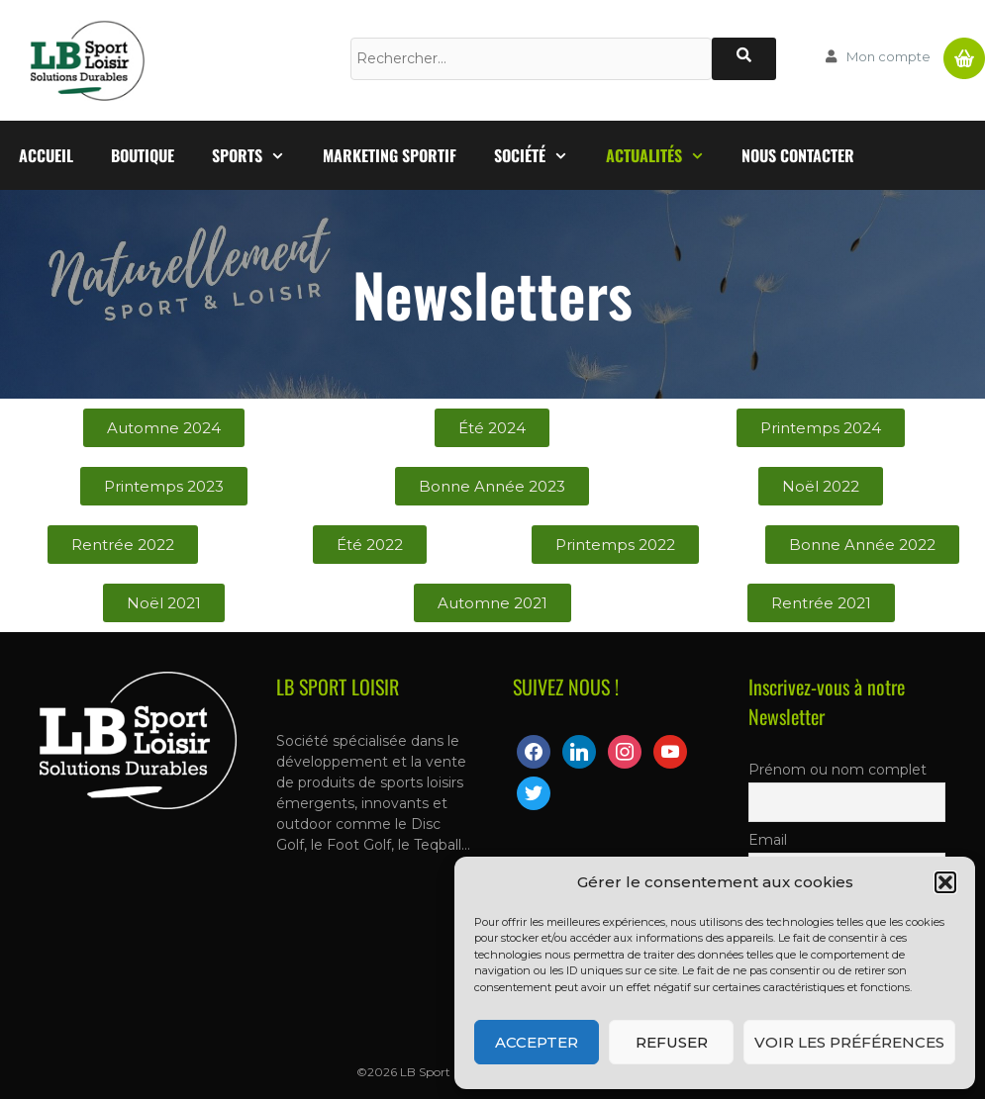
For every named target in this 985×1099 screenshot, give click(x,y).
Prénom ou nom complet (837, 769)
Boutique (142, 155)
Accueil (46, 155)
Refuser (672, 1042)
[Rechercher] (744, 59)
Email (767, 840)
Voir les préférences (849, 1042)
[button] (945, 882)
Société (540, 155)
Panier (964, 50)
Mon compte (888, 56)
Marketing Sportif (389, 155)
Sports (258, 155)
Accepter (536, 1042)
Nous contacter (797, 155)
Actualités (665, 155)
